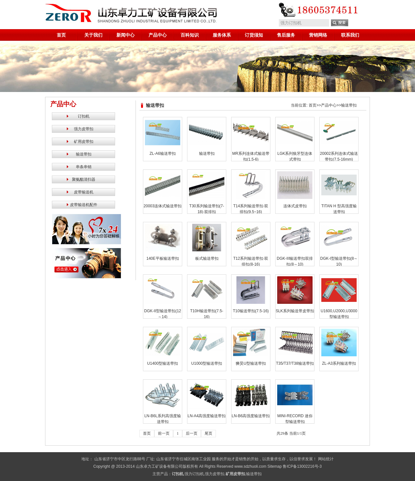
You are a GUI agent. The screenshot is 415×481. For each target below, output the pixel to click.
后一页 (191, 433)
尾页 (208, 433)
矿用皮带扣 (83, 141)
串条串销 (83, 167)
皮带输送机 (83, 192)
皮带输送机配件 (83, 204)
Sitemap (274, 466)
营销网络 (318, 35)
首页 (61, 35)
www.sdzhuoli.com (250, 466)
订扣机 (83, 116)
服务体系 (222, 35)
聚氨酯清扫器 (83, 179)
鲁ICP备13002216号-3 (302, 466)
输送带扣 (83, 154)
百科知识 (190, 35)
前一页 (164, 433)
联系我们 (350, 35)
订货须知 (254, 35)
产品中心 (157, 35)
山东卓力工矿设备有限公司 (159, 466)
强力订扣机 (194, 474)
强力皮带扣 (83, 129)
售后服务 (286, 35)
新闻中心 (125, 35)
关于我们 (93, 35)
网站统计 (326, 459)
